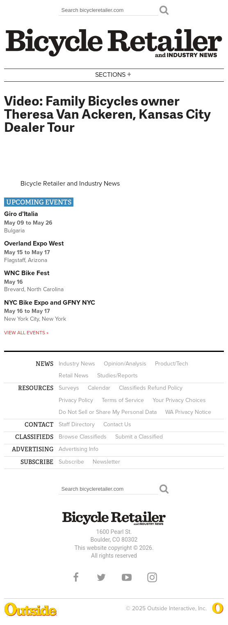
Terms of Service (123, 400)
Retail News (74, 375)
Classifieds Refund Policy (150, 387)
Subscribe (71, 461)
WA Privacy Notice (188, 412)
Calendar (99, 387)
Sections (114, 74)
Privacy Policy (76, 400)
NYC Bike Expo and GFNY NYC (49, 303)
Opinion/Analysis (125, 363)
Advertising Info (78, 449)
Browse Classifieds (83, 436)
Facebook (76, 577)
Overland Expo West (34, 243)
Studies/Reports (117, 375)
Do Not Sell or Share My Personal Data (108, 412)
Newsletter (106, 461)
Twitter (101, 577)
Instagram (152, 577)
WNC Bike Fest (26, 273)
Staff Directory (77, 424)
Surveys (69, 387)
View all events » (26, 332)
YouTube (127, 577)
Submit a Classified (139, 436)
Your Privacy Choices (179, 400)
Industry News (77, 363)
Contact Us (117, 424)
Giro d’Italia (21, 214)
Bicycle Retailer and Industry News (70, 183)
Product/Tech (171, 363)
